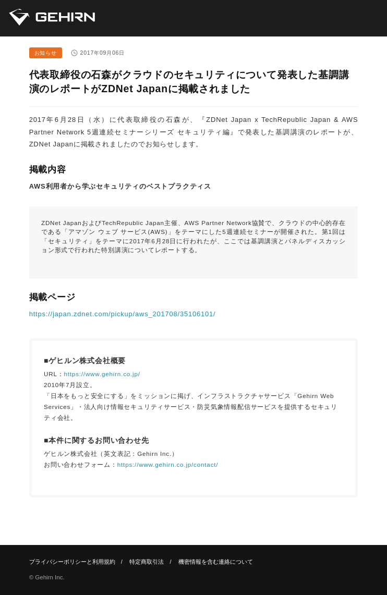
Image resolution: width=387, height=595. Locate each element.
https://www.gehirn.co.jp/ (102, 373)
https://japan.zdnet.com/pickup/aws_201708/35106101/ (122, 314)
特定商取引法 (146, 562)
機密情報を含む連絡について (215, 562)
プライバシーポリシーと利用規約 (72, 562)
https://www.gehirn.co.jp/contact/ (168, 464)
